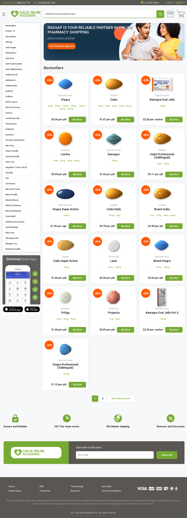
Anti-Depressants (14, 64)
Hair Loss (10, 162)
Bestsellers (11, 26)
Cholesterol (11, 124)
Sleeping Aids (12, 238)
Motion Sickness (13, 206)
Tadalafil (113, 96)
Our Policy (107, 486)
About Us (75, 491)
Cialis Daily (114, 209)
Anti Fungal (11, 47)
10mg (100, 106)
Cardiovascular (13, 118)
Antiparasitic (11, 86)
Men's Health (11, 195)
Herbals (9, 173)
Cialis (113, 99)
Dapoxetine (65, 309)
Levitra (65, 154)
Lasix (113, 261)
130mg (81, 106)
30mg (59, 319)
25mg (50, 106)
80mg (128, 106)
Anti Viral (10, 58)
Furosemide (114, 257)
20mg (107, 106)
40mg (115, 106)
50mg (57, 106)
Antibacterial (11, 75)
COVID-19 (10, 31)
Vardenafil (65, 150)
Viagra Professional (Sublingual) (65, 366)
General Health (12, 156)
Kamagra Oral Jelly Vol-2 (162, 312)
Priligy (65, 312)
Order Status (15, 491)
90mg (73, 319)
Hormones (10, 184)
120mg (73, 106)
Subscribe (167, 455)
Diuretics (10, 135)
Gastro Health (12, 151)
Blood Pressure (13, 107)
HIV (7, 178)
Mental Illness (12, 200)
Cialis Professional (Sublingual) (162, 156)
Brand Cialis (162, 209)
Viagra (65, 99)
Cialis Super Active (65, 261)
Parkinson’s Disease (15, 222)
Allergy (9, 42)
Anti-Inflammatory (14, 69)
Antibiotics (11, 80)
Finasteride (114, 309)
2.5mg (112, 216)
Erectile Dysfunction (15, 140)
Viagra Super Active (65, 209)
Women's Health (13, 249)
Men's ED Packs (13, 189)
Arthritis (9, 91)
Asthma (9, 97)
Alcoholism (11, 37)
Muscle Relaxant (13, 211)
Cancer (9, 113)
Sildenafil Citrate (65, 96)
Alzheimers (11, 53)
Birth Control (11, 102)
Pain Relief (11, 216)
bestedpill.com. (90, 513)
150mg (62, 109)
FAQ (42, 486)
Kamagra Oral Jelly (162, 99)
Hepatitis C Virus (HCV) (16, 167)
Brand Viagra (162, 261)
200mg (70, 109)
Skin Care (10, 233)
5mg (118, 216)
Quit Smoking (12, 227)
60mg (122, 106)
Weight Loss (11, 244)
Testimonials (77, 486)
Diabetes (10, 129)
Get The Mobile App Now (61, 46)
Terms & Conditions (111, 491)
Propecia (114, 312)
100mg (65, 106)
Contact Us (45, 491)
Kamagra (114, 154)
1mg (111, 319)
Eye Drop (10, 146)
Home (11, 486)
